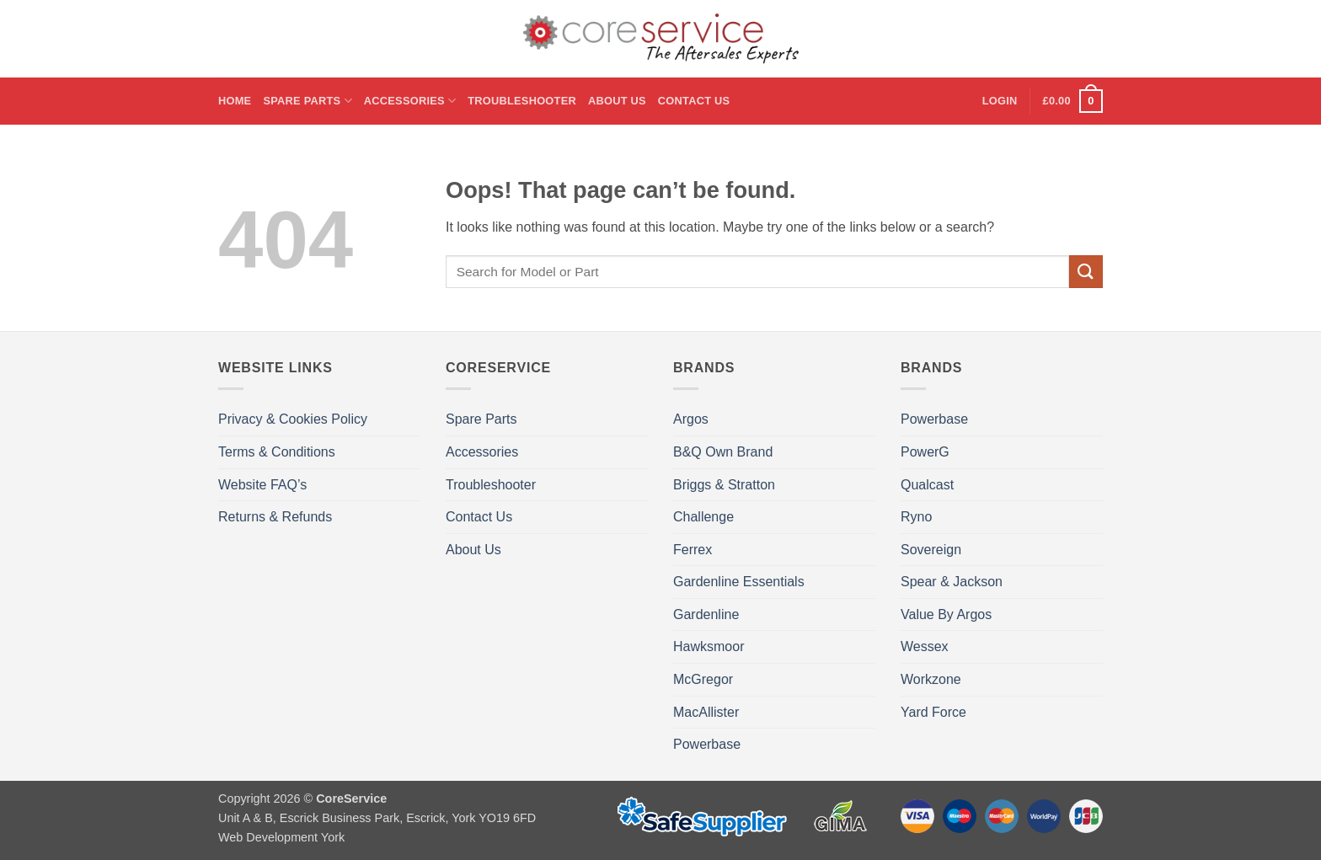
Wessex (925, 646)
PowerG (925, 452)
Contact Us (694, 100)
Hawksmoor (708, 646)
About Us (617, 100)
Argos (691, 419)
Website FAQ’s (262, 485)
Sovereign (931, 549)
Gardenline (706, 614)
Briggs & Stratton (724, 485)
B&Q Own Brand (723, 452)
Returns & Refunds (275, 517)
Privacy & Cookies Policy (292, 419)
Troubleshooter (522, 100)
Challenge (703, 517)
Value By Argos (946, 614)
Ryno (916, 517)
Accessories (410, 101)
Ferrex (692, 549)
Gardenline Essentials (739, 581)
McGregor (703, 679)
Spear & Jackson (952, 581)
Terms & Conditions (276, 452)
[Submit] (1086, 271)
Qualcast (927, 485)
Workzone (931, 679)
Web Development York (281, 837)
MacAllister (706, 712)
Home (234, 100)
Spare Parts (307, 101)
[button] (1000, 101)
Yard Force (933, 712)
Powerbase (707, 744)
